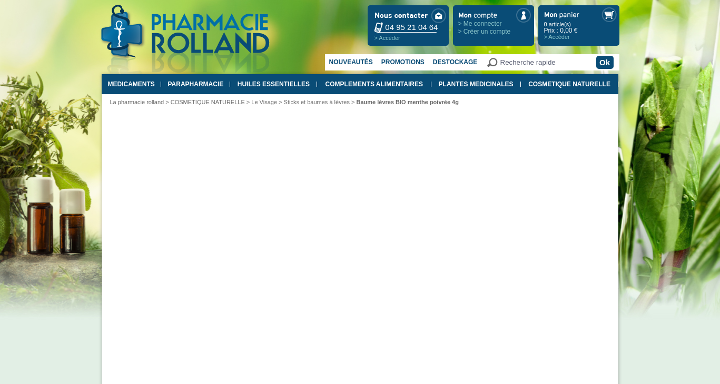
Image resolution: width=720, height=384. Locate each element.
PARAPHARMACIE (195, 84)
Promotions (403, 62)
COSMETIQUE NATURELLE (569, 84)
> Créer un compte (484, 31)
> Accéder (387, 38)
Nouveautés (351, 62)
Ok (604, 62)
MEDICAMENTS (131, 84)
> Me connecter (480, 23)
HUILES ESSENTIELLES (274, 84)
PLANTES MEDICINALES (476, 84)
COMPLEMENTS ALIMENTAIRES (374, 84)
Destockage (455, 62)
